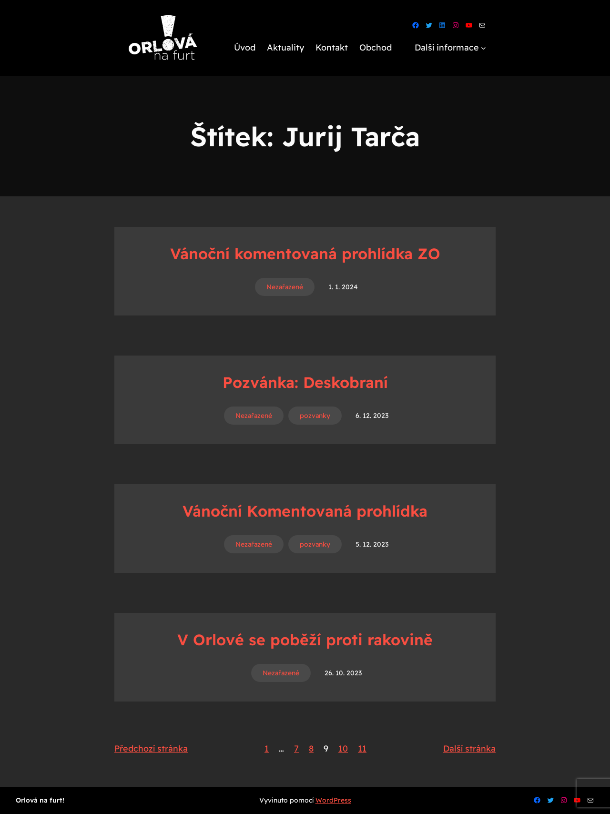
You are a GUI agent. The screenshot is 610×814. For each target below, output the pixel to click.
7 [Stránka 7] (296, 748)
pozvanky (315, 415)
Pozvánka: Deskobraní (305, 382)
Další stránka (469, 748)
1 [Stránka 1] (266, 748)
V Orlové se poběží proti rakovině (305, 639)
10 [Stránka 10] (343, 748)
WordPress (333, 800)
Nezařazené (284, 287)
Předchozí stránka (151, 748)
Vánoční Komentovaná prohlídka (305, 510)
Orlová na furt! (40, 800)
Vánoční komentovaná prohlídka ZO (305, 253)
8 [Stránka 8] (311, 748)
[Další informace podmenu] (483, 48)
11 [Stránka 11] (362, 748)
